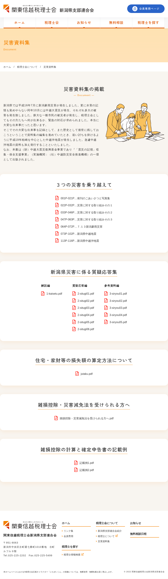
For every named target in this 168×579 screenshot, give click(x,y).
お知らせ (84, 22)
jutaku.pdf (87, 373)
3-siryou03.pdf (118, 307)
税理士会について (27, 67)
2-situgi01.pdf (86, 293)
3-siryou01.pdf (118, 293)
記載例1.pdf (87, 462)
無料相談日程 (138, 533)
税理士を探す (148, 22)
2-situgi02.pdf (86, 300)
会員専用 (68, 536)
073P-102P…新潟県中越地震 (78, 233)
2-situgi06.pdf (86, 329)
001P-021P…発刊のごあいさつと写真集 (85, 198)
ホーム (19, 22)
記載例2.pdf (87, 470)
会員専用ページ (149, 8)
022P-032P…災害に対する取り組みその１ (87, 205)
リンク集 (68, 531)
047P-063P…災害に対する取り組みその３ (87, 219)
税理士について (106, 536)
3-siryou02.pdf (118, 300)
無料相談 (116, 22)
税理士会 (52, 22)
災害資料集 (104, 541)
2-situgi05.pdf (86, 322)
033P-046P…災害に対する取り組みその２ (87, 212)
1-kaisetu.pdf (54, 293)
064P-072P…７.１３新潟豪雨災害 (81, 226)
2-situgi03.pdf (86, 307)
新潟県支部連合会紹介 (110, 531)
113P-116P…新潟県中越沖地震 (80, 240)
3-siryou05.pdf (118, 322)
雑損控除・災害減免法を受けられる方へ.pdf (87, 418)
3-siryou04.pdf (118, 315)
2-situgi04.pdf (86, 315)
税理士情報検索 (72, 554)
